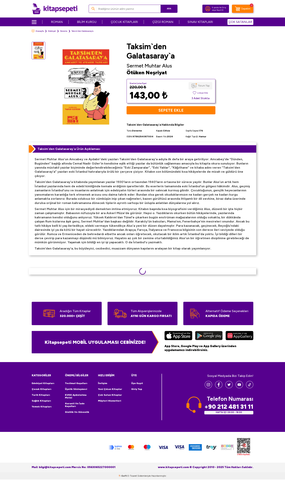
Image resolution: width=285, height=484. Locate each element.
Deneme (63, 31)
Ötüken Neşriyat (147, 72)
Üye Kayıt (137, 383)
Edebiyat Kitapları (43, 383)
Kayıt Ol (220, 10)
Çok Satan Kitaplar (110, 395)
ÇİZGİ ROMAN (162, 22)
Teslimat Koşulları (76, 383)
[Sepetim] (242, 9)
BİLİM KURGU (86, 22)
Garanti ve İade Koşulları (75, 405)
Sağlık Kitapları (41, 400)
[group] (86, 87)
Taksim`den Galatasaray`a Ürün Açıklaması (69, 149)
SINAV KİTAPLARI (200, 22)
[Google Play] (209, 336)
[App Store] (178, 336)
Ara (169, 8)
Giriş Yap (136, 389)
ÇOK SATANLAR (240, 22)
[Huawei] (239, 336)
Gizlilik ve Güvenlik (77, 412)
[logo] (55, 9)
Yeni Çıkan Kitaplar (110, 389)
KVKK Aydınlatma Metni (76, 396)
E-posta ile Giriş (219, 7)
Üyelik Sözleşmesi (76, 389)
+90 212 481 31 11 (228, 406)
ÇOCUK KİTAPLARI (124, 22)
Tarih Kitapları (41, 395)
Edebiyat (52, 31)
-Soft (123, 475)
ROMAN (57, 22)
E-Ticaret (132, 475)
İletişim (102, 383)
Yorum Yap (204, 85)
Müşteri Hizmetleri (109, 400)
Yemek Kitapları (42, 406)
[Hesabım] (207, 9)
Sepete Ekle (171, 110)
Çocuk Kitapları (41, 389)
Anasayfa (38, 31)
